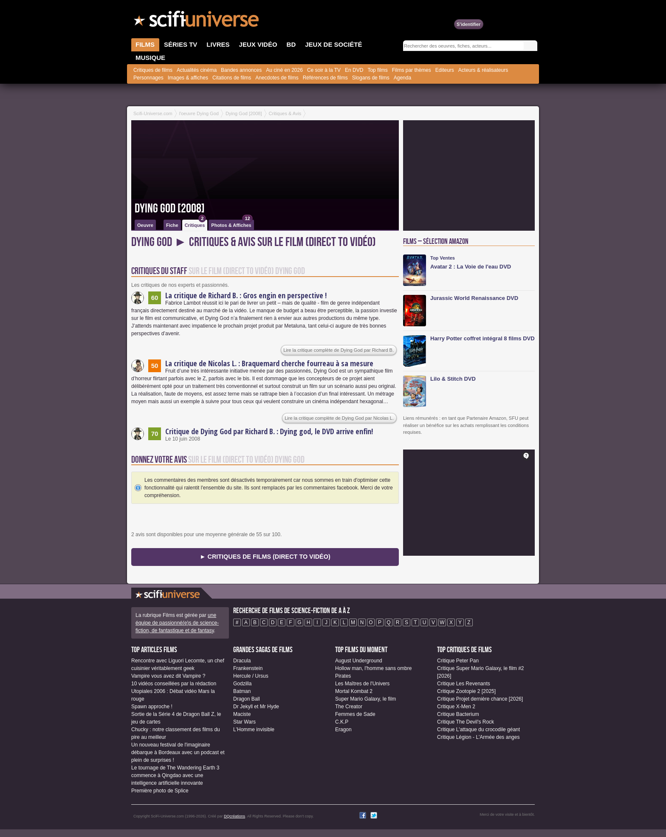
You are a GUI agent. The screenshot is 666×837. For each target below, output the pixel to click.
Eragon (343, 729)
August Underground (358, 661)
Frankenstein (247, 668)
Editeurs (444, 70)
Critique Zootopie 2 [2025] (466, 691)
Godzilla (242, 684)
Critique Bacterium (458, 714)
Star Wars (244, 722)
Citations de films (231, 78)
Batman (242, 691)
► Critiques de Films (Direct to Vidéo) (265, 556)
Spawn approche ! (151, 707)
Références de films (325, 78)
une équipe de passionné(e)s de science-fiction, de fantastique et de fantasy (177, 622)
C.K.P (341, 722)
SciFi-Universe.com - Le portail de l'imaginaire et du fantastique (197, 21)
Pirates (343, 676)
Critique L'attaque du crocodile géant (478, 729)
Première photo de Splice (160, 791)
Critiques (195, 224)
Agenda (402, 78)
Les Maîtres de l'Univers (362, 684)
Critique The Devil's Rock (465, 722)
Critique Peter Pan (458, 661)
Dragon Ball (246, 699)
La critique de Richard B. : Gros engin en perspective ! (246, 295)
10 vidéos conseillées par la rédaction (173, 684)
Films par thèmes (411, 70)
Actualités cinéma (197, 70)
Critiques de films (152, 70)
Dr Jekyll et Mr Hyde (256, 707)
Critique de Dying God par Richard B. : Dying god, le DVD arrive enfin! (269, 431)
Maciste (242, 714)
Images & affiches (188, 78)
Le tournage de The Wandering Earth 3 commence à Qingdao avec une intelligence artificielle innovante (175, 775)
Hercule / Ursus (250, 676)
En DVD (354, 70)
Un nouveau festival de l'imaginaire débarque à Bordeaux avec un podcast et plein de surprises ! (178, 752)
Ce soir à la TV (324, 70)
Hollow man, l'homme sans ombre (373, 668)
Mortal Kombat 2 (354, 691)
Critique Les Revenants (463, 684)
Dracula (242, 661)
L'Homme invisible (253, 729)
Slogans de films (370, 78)
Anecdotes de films (276, 78)
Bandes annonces (241, 70)
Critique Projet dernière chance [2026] (480, 699)
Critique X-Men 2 (456, 707)
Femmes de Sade (355, 714)
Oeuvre (145, 225)
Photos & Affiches (231, 224)
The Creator (348, 707)
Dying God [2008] (170, 208)
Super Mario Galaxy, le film (365, 699)
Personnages (148, 78)
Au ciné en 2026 (284, 70)
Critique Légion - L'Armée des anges (478, 737)
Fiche (172, 225)
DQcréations (234, 816)
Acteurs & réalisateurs (483, 70)
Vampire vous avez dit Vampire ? (168, 676)
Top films (377, 70)
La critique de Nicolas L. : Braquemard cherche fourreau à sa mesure (269, 363)
